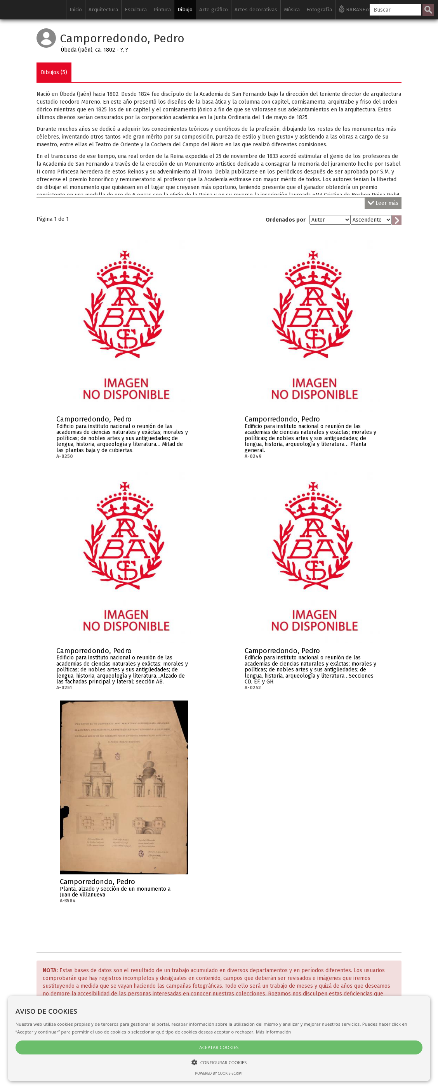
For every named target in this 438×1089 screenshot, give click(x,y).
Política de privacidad (213, 1027)
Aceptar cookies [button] (65, 1047)
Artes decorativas (256, 9)
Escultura (136, 9)
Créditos (168, 1027)
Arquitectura (103, 9)
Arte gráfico (213, 9)
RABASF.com (357, 9)
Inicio (76, 9)
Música (292, 9)
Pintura (162, 9)
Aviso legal (261, 1027)
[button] (66, 1062)
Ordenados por (286, 220)
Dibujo (185, 9)
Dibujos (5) (54, 72)
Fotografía (319, 9)
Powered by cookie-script (66, 1073)
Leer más (383, 203)
